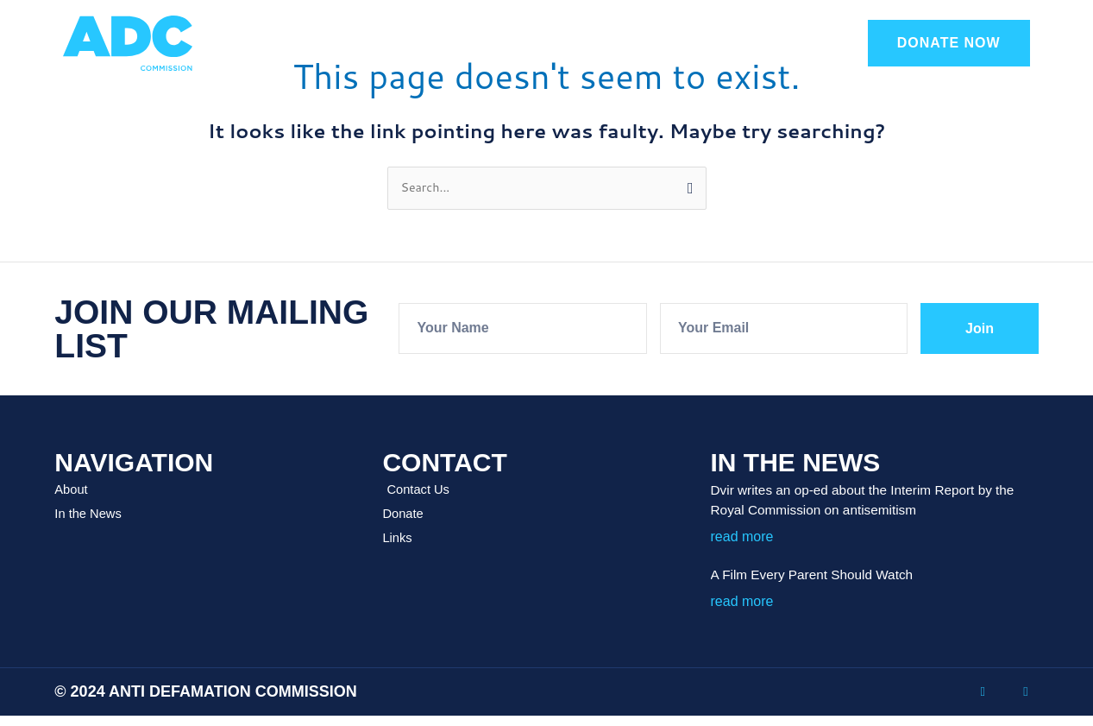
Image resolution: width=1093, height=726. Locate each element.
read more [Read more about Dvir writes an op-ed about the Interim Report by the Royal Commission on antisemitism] (742, 537)
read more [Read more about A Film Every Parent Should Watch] (742, 602)
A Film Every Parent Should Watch (829, 575)
